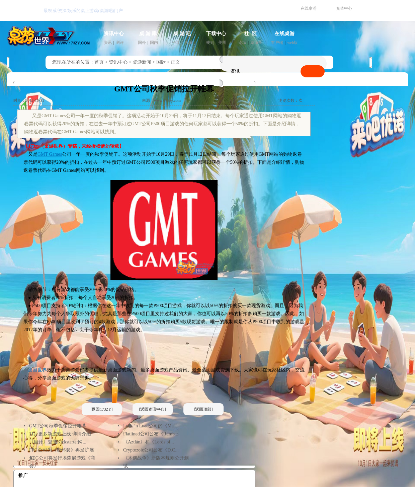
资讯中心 (114, 33)
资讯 (108, 42)
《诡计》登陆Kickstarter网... (57, 441)
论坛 (242, 42)
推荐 (176, 42)
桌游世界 (37, 369)
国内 (154, 42)
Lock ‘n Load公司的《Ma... (150, 425)
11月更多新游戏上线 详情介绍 (60, 433)
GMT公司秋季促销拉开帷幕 (57, 425)
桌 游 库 (148, 33)
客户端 (277, 42)
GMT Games (49, 154)
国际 (161, 62)
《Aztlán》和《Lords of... (148, 441)
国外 (142, 42)
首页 (99, 62)
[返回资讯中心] (152, 409)
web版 (292, 42)
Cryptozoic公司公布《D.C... (151, 450)
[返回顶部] (203, 409)
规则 (210, 42)
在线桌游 (309, 8)
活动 (188, 42)
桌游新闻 (142, 62)
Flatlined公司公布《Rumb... (150, 433)
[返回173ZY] (102, 409)
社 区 (250, 33)
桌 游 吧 (182, 33)
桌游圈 (256, 42)
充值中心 (344, 8)
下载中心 (216, 33)
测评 (120, 42)
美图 (222, 42)
